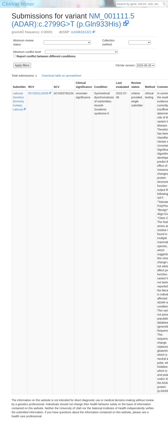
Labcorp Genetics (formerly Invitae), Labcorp (18, 101)
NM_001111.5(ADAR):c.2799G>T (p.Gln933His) (73, 20)
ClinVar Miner (18, 4)
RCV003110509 (38, 93)
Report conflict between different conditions (44, 56)
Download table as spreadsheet (61, 75)
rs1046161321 (81, 32)
